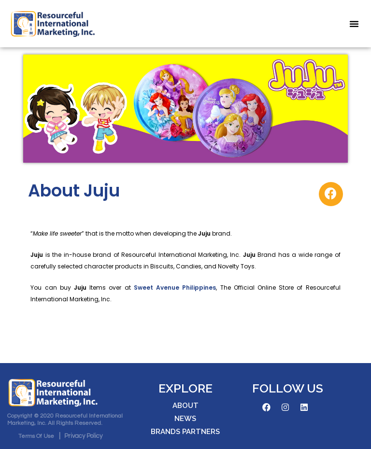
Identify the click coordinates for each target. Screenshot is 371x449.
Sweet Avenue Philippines (175, 287)
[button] (354, 23)
